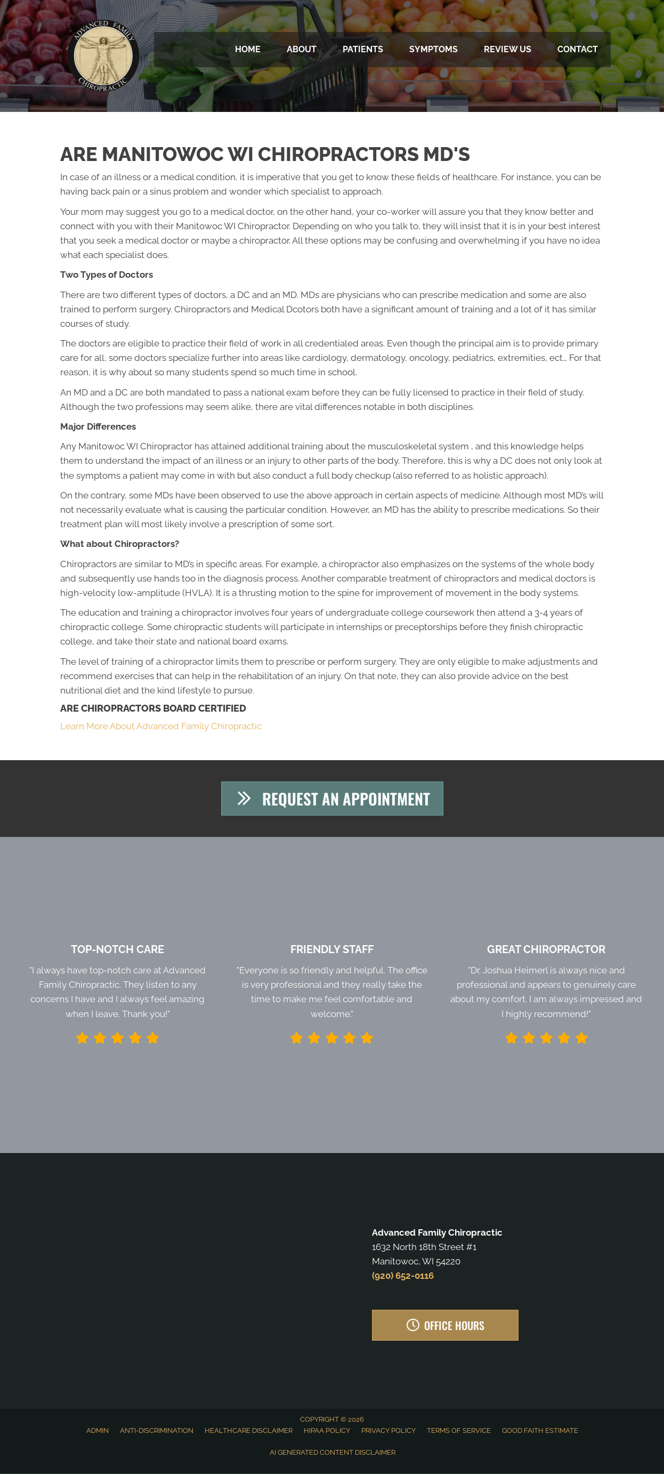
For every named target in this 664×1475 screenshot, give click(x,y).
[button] (332, 798)
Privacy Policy (388, 1431)
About (302, 49)
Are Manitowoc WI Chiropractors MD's (265, 154)
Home (248, 49)
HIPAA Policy (327, 1431)
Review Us (507, 49)
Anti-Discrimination (156, 1431)
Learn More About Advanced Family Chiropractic (161, 726)
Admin (97, 1431)
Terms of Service (459, 1431)
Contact (577, 49)
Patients (363, 49)
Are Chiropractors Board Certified (153, 708)
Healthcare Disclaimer (249, 1431)
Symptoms (433, 49)
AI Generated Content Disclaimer (332, 1453)
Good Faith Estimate (540, 1431)
